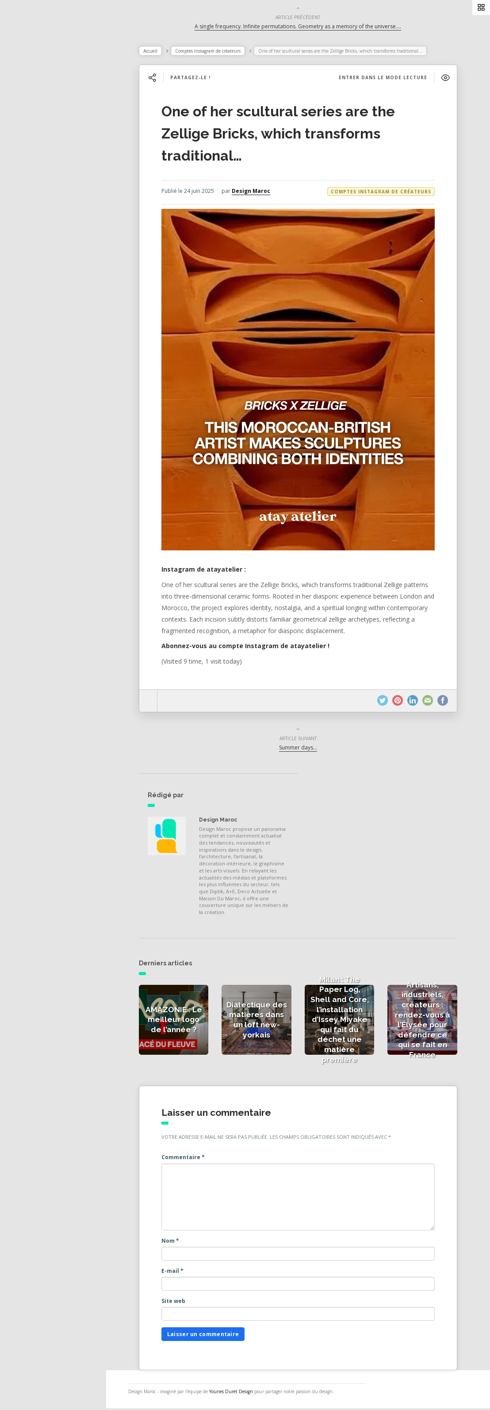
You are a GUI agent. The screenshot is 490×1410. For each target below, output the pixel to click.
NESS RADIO (38, 247)
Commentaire (189, 1159)
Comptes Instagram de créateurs (214, 53)
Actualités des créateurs (57, 150)
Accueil (157, 53)
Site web (180, 1302)
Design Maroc (257, 192)
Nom (177, 1242)
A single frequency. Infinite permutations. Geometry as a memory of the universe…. (305, 28)
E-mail (179, 1272)
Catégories (36, 189)
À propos (33, 209)
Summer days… (305, 749)
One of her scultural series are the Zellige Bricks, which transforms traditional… (285, 135)
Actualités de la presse (55, 131)
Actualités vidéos (45, 170)
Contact (30, 228)
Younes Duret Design (244, 1393)
